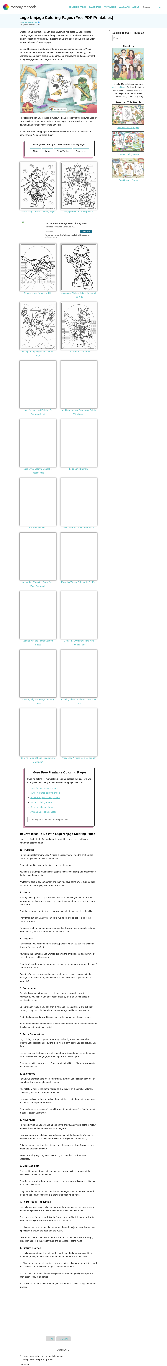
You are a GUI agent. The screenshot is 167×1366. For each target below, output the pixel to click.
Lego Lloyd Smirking (78, 469)
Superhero (81, 151)
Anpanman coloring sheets (43, 812)
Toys (50, 1339)
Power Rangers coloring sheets (45, 797)
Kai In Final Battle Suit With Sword (79, 527)
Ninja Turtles (63, 151)
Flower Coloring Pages (128, 127)
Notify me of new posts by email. (38, 1359)
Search (89, 819)
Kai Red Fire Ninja (38, 527)
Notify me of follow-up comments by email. (43, 1356)
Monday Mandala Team (31, 22)
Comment (24, 1364)
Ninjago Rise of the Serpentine (78, 211)
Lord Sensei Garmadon (79, 351)
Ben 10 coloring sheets (41, 802)
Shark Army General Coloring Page (38, 211)
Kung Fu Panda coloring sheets (45, 793)
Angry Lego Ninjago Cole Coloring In (79, 758)
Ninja (35, 151)
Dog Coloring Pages (128, 180)
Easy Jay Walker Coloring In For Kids (78, 582)
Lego (47, 151)
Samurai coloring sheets (41, 807)
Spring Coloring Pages (128, 154)
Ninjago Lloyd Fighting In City (38, 293)
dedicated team (118, 87)
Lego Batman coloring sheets (44, 788)
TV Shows (63, 1339)
